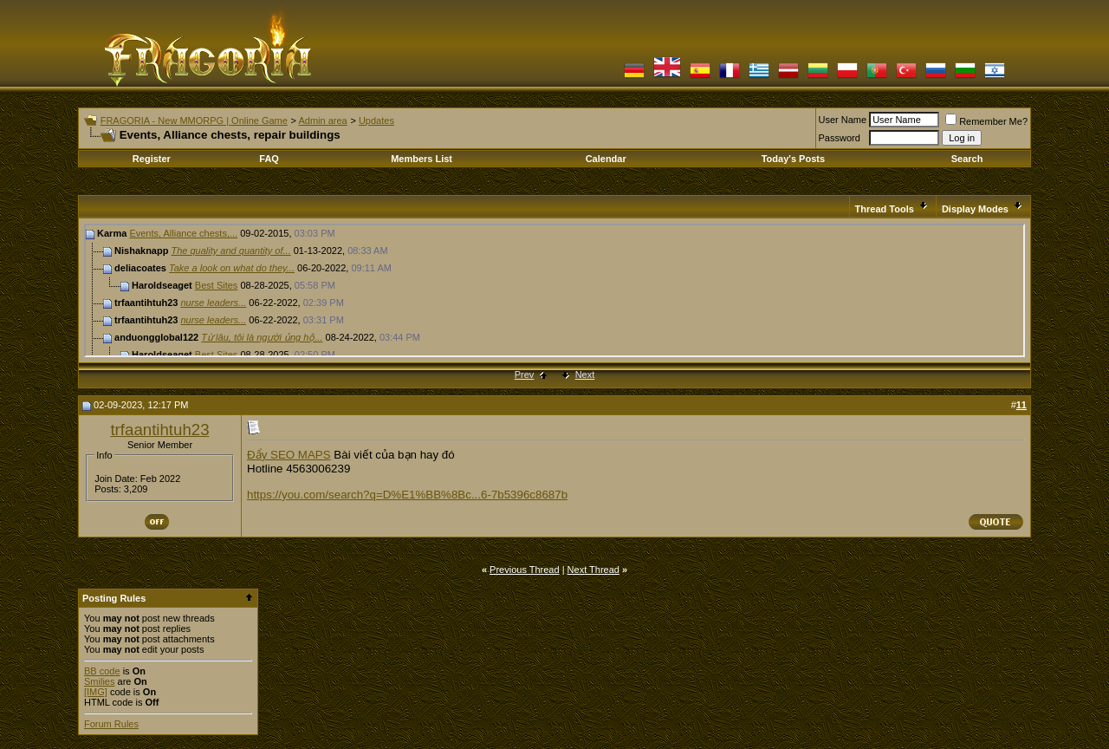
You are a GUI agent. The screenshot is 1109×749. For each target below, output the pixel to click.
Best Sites (216, 285)
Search (967, 158)
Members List (421, 158)
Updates (376, 120)
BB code (102, 671)
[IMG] (95, 692)
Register (152, 158)
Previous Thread (525, 569)
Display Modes (975, 209)
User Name (843, 119)
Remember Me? (986, 121)
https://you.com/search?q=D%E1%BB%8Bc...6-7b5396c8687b (407, 494)
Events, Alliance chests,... (183, 233)
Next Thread (593, 569)
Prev (525, 374)
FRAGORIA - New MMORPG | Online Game (194, 120)
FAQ (269, 158)
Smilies (99, 681)
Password (839, 138)
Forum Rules (111, 724)
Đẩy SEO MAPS (289, 454)
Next (585, 374)
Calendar (606, 158)
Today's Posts (793, 158)
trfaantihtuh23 (159, 429)
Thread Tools (884, 209)
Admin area (322, 120)
